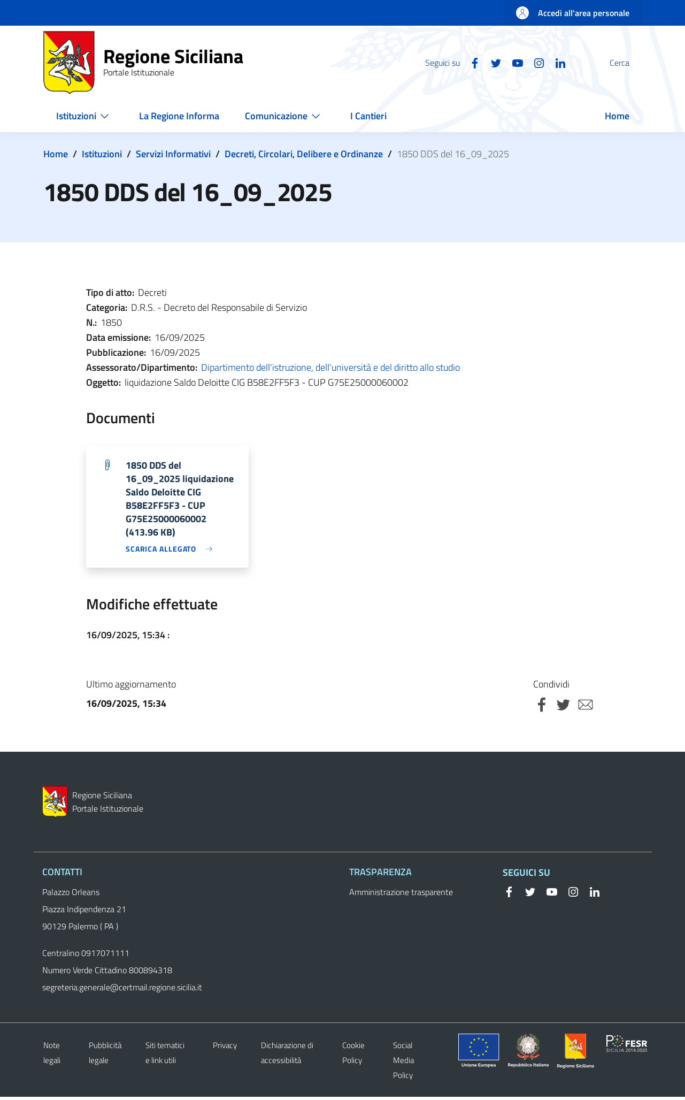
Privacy (225, 1048)
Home (55, 154)
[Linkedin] (534, 62)
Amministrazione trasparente (401, 895)
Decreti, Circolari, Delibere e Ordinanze (304, 154)
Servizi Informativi (173, 154)
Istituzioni (102, 154)
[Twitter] (470, 62)
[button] (629, 62)
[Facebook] (449, 62)
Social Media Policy (403, 1063)
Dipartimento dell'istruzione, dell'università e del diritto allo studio (330, 367)
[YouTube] (492, 62)
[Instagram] (513, 62)
